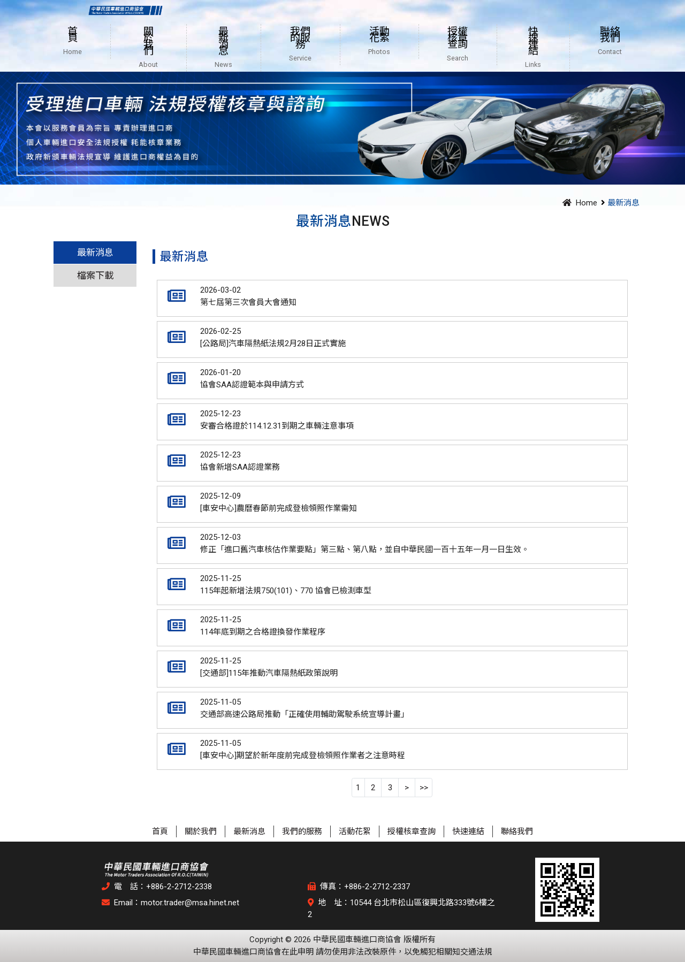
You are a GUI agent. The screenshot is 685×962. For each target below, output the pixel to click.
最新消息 (95, 252)
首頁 (160, 831)
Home (578, 203)
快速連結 (468, 831)
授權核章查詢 (411, 831)
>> (424, 787)
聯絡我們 (517, 831)
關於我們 (201, 831)
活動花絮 (355, 831)
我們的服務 (302, 831)
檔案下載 (95, 275)
